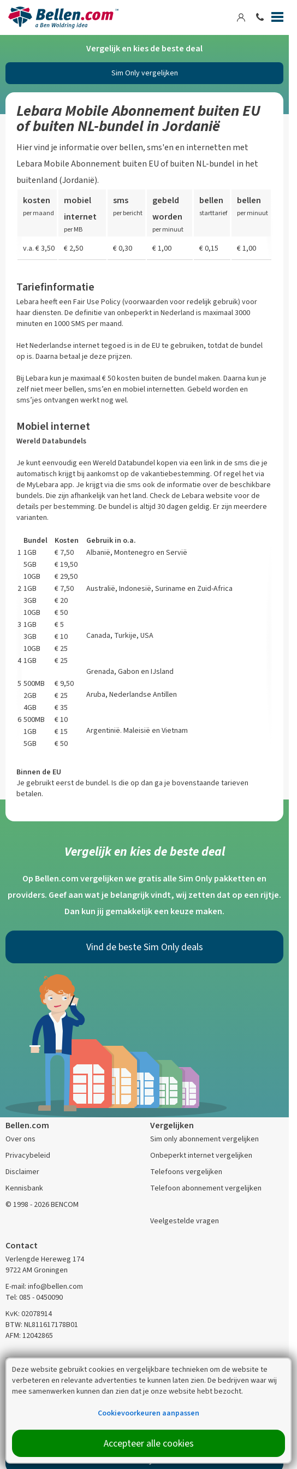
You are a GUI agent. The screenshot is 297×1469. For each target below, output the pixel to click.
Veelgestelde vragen (184, 1221)
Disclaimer (22, 1171)
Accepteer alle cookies (149, 1443)
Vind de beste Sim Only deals (144, 946)
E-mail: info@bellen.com (44, 1286)
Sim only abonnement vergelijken (204, 1139)
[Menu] (277, 19)
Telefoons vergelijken (186, 1171)
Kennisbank (24, 1188)
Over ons (20, 1139)
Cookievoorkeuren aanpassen (148, 1413)
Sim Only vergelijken (144, 73)
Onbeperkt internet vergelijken (201, 1155)
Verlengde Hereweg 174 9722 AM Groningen (44, 1264)
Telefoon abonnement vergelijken (206, 1188)
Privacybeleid (27, 1155)
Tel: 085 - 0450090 (34, 1297)
